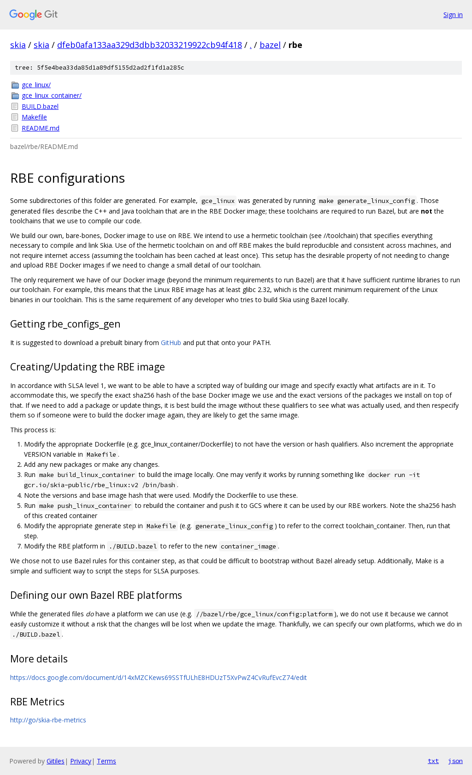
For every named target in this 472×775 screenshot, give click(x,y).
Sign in (453, 14)
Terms (106, 761)
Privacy (80, 761)
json (455, 761)
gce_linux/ (36, 84)
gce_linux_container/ (52, 95)
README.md (40, 128)
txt (433, 761)
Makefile (34, 117)
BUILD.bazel (40, 106)
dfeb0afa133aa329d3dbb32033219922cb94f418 (149, 44)
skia (18, 44)
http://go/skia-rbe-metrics (48, 719)
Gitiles (56, 761)
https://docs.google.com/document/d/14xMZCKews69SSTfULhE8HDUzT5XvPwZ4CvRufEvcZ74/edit (158, 677)
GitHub (171, 342)
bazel (270, 44)
